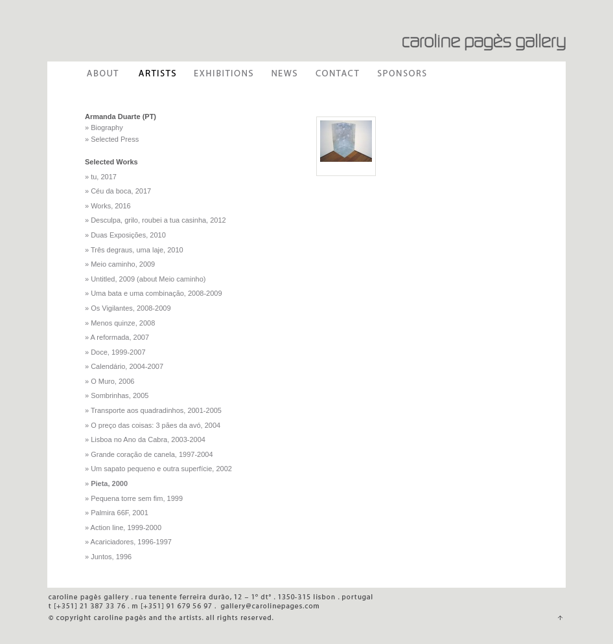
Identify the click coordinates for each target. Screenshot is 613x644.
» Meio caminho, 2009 (120, 264)
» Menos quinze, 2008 (120, 323)
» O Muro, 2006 (109, 381)
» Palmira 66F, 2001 (116, 512)
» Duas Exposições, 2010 (125, 235)
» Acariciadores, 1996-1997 (128, 542)
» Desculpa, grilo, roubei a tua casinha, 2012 (155, 220)
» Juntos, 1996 (108, 557)
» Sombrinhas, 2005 (116, 395)
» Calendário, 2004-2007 (124, 366)
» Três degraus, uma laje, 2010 (134, 250)
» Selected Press (112, 139)
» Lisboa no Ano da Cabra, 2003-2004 (145, 439)
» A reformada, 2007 (117, 337)
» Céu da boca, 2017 (118, 191)
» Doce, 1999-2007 (115, 352)
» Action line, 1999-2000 (123, 527)
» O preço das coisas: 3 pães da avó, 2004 (152, 425)
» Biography (104, 127)
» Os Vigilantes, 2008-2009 (128, 308)
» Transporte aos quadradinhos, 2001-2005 (153, 410)
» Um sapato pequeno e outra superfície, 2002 (158, 468)
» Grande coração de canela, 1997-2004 (149, 454)
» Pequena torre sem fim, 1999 (134, 498)
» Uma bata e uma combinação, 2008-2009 (153, 293)
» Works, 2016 (108, 206)
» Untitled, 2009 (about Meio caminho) (145, 279)
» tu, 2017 (101, 177)
